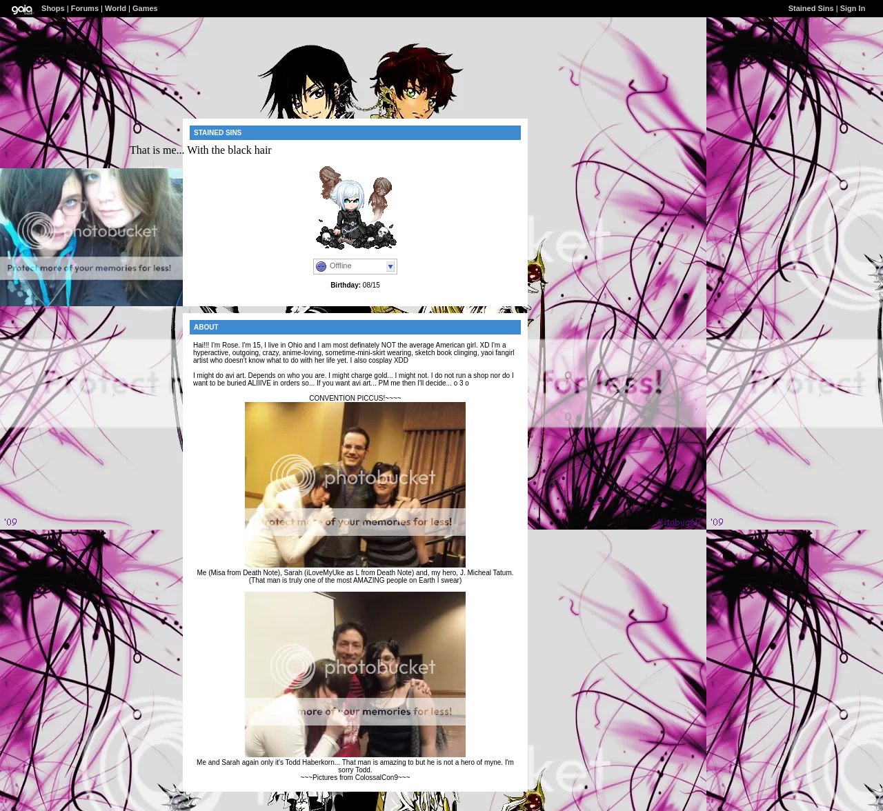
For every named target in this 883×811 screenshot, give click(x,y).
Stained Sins (811, 8)
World (115, 8)
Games (145, 8)
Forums (85, 8)
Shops (53, 8)
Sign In (853, 8)
